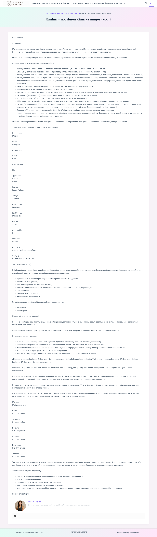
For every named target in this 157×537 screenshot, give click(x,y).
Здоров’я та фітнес (61, 3)
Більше (120, 3)
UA (151, 3)
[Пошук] (146, 3)
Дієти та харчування (72, 13)
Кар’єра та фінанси (104, 3)
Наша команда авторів (78, 532)
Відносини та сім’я (83, 3)
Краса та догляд (41, 3)
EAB (47, 13)
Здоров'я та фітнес (56, 13)
